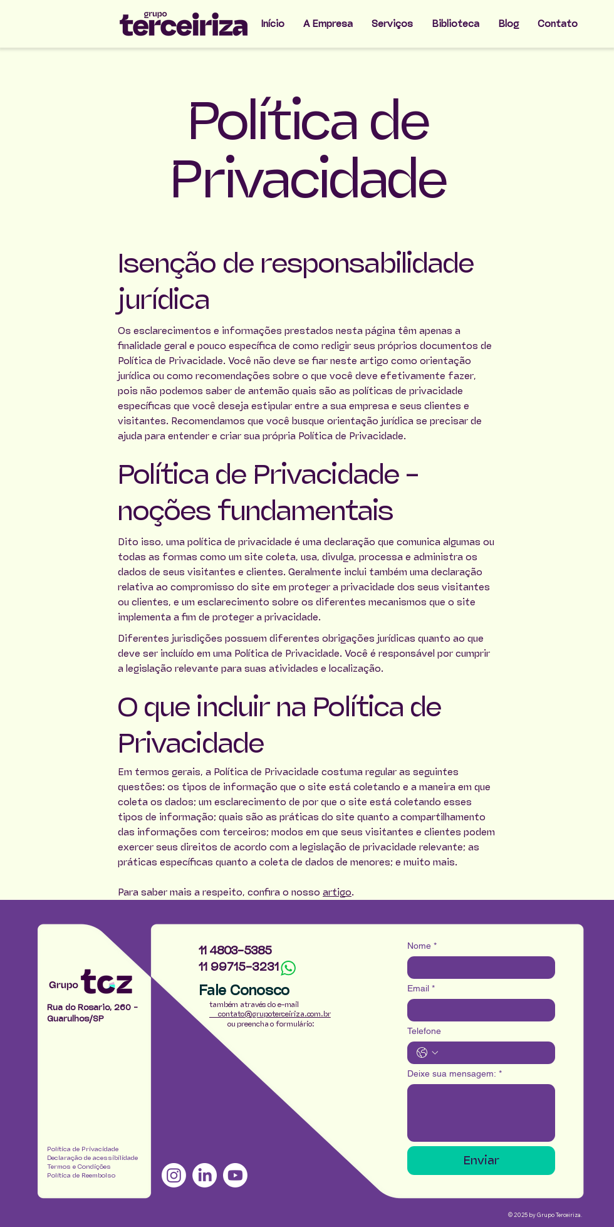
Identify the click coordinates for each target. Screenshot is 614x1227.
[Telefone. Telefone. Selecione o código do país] (427, 1052)
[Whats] (288, 968)
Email (421, 988)
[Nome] (477, 967)
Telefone (424, 1031)
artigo (337, 892)
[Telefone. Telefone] (494, 1053)
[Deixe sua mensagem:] (481, 1113)
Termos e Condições (79, 1166)
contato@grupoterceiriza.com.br (270, 1014)
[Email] (477, 1010)
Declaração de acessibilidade (92, 1158)
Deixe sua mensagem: (454, 1073)
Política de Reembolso (81, 1175)
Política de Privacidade (82, 1149)
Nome (422, 946)
